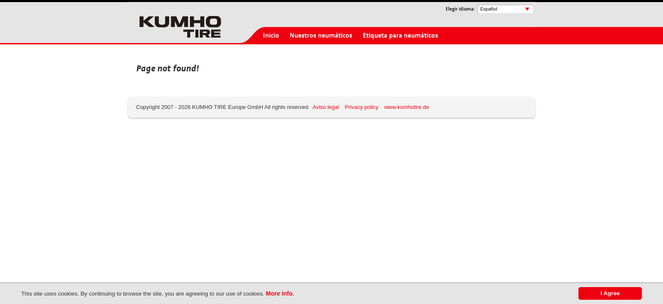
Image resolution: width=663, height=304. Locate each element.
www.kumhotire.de (406, 107)
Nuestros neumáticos (321, 35)
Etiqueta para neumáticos (400, 35)
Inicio (271, 35)
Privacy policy (361, 107)
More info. (280, 293)
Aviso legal (325, 107)
